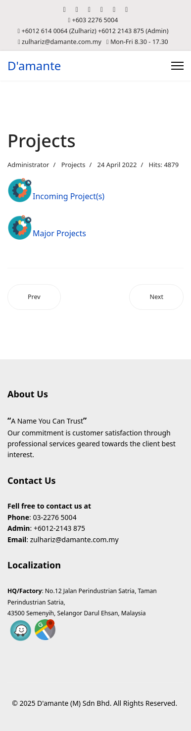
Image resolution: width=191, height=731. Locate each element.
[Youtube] (89, 9)
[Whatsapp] (126, 9)
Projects (73, 164)
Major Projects (59, 233)
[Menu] (177, 66)
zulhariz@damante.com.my (61, 42)
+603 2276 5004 (95, 20)
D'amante (34, 66)
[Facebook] (64, 9)
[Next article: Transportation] (156, 297)
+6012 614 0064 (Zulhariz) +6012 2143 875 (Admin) (94, 31)
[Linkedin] (101, 9)
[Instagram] (114, 9)
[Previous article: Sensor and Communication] (34, 297)
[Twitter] (77, 9)
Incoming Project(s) (68, 196)
